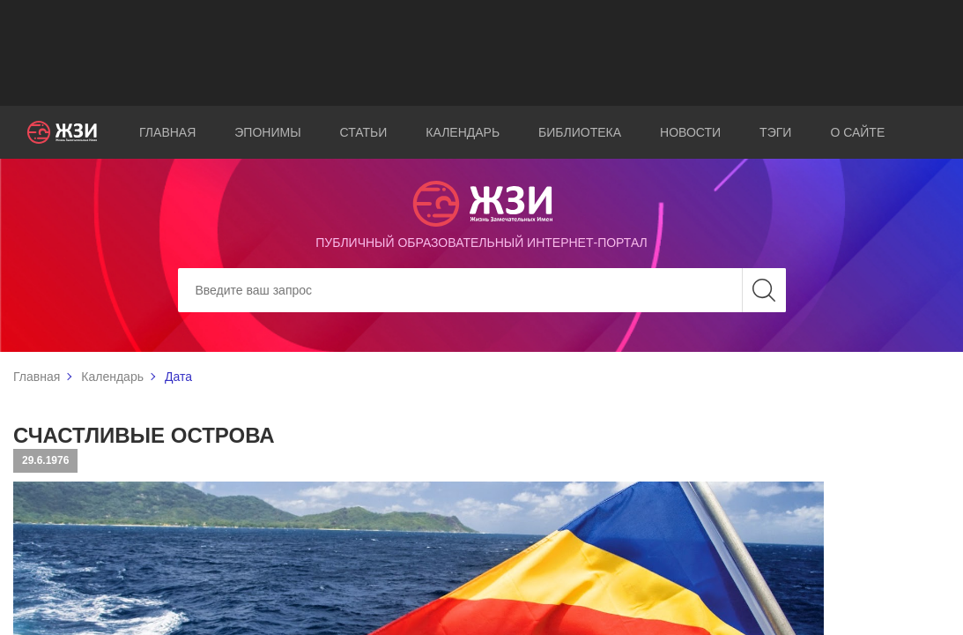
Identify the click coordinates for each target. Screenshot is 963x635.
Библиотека (579, 132)
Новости (690, 132)
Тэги (775, 132)
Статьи (364, 132)
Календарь (463, 132)
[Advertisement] (482, 53)
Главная (167, 132)
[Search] (482, 290)
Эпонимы (267, 132)
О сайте (857, 132)
